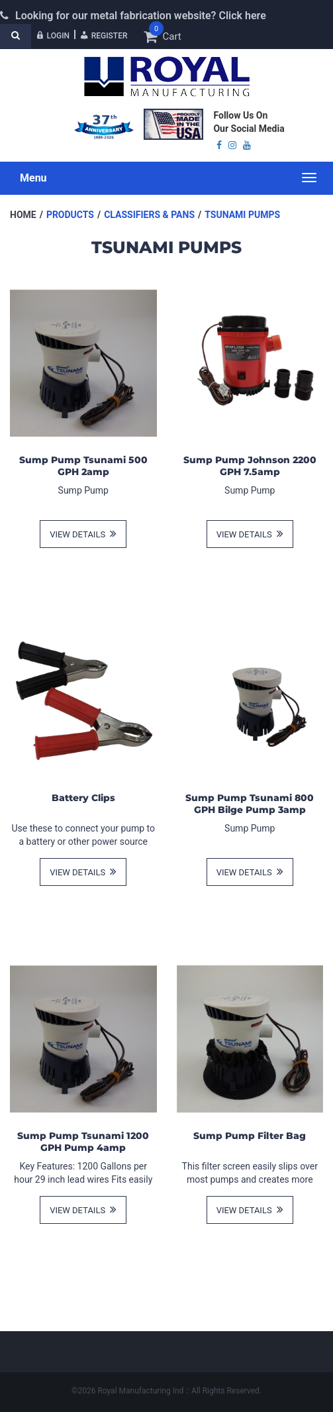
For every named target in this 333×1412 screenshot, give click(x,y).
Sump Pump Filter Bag (249, 1136)
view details (83, 533)
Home (23, 214)
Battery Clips (83, 798)
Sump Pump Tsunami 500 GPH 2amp (83, 466)
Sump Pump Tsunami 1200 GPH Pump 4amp (83, 1142)
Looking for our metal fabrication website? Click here (140, 15)
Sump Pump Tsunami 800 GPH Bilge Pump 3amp (249, 804)
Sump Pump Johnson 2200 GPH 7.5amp (249, 466)
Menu (33, 178)
